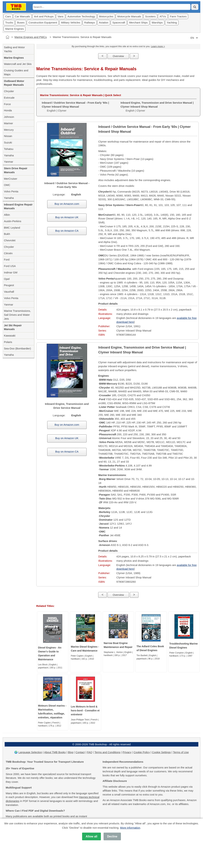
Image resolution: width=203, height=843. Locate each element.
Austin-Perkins (12, 221)
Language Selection (30, 752)
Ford (6, 259)
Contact (80, 752)
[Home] (7, 37)
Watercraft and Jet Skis (18, 63)
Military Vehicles (70, 22)
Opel (7, 278)
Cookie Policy (142, 752)
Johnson (9, 116)
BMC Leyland (12, 227)
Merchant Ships (138, 22)
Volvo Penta (11, 191)
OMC (7, 184)
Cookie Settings (161, 752)
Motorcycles (106, 16)
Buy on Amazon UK (67, 217)
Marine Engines (14, 28)
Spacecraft (118, 22)
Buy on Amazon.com (67, 203)
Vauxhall (9, 291)
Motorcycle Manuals (129, 16)
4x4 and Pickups (44, 16)
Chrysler (9, 91)
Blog (70, 752)
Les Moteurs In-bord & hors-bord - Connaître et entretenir (85, 710)
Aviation (103, 22)
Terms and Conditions (107, 752)
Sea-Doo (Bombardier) (17, 348)
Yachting (172, 22)
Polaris (8, 342)
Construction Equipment (42, 22)
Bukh (7, 233)
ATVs (163, 16)
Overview (118, 56)
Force (7, 104)
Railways (89, 22)
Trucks (9, 22)
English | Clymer (75, 106)
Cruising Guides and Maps (16, 72)
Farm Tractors (178, 16)
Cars (8, 16)
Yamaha (9, 155)
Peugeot (9, 285)
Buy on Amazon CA (67, 230)
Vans (60, 16)
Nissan (8, 136)
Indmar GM (10, 272)
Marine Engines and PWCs (30, 37)
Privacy (127, 752)
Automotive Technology (81, 16)
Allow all (91, 836)
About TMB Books (55, 752)
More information (130, 827)
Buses (21, 22)
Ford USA (10, 265)
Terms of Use (181, 752)
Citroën (8, 253)
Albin (7, 214)
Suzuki (8, 142)
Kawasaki (9, 335)
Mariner (8, 123)
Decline (112, 836)
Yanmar (8, 161)
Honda (8, 110)
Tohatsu (8, 148)
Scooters (150, 16)
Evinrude (9, 97)
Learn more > (158, 46)
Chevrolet (9, 240)
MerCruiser (10, 178)
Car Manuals (22, 16)
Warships (157, 22)
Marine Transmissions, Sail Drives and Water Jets (17, 314)
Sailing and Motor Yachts (14, 49)
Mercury (9, 129)
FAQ (89, 752)
